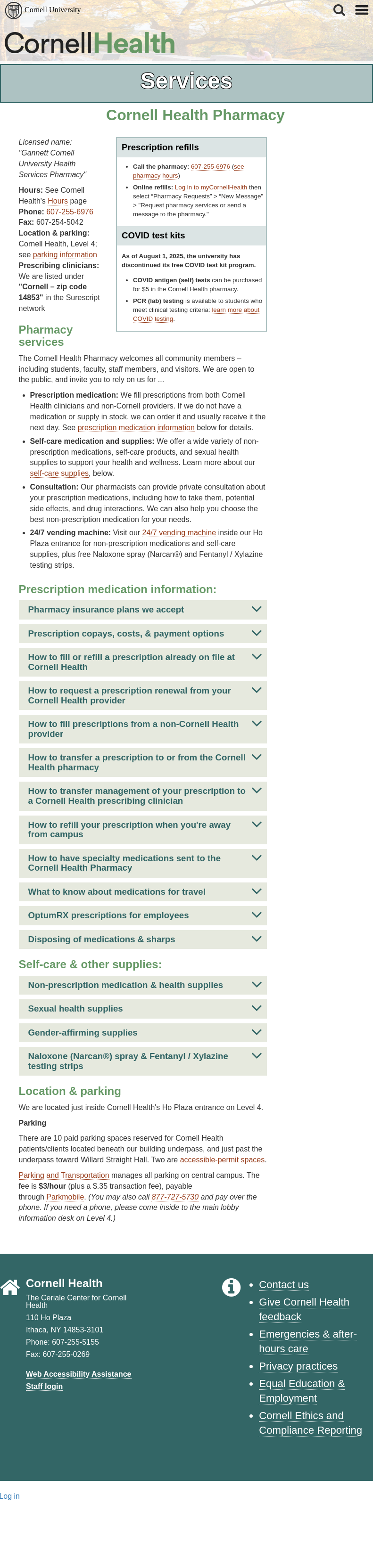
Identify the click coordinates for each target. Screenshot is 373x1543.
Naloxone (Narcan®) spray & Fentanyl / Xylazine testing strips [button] (145, 1059)
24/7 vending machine (179, 533)
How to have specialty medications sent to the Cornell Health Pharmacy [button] (145, 861)
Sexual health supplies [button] (145, 1008)
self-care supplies (59, 473)
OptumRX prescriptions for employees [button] (145, 914)
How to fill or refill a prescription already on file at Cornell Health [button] (145, 660)
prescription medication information (136, 428)
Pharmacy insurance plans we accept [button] (145, 609)
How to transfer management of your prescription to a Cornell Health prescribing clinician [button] (145, 794)
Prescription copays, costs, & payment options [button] (145, 633)
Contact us (284, 1284)
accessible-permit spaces (222, 1160)
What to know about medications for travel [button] (145, 891)
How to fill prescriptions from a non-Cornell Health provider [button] (145, 727)
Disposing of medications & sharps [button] (145, 938)
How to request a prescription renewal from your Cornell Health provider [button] (145, 693)
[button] (340, 10)
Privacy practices (298, 1366)
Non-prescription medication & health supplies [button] (145, 984)
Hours (58, 201)
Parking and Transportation (64, 1175)
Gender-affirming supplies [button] (145, 1032)
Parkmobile (65, 1197)
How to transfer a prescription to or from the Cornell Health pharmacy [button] (145, 760)
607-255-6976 (210, 166)
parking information (65, 255)
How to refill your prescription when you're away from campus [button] (145, 828)
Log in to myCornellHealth (211, 187)
